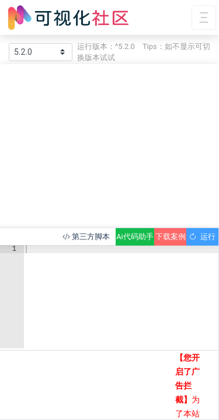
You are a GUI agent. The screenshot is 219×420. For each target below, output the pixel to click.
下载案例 (170, 236)
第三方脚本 (86, 236)
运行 (202, 236)
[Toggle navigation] (204, 17)
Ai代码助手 (134, 236)
